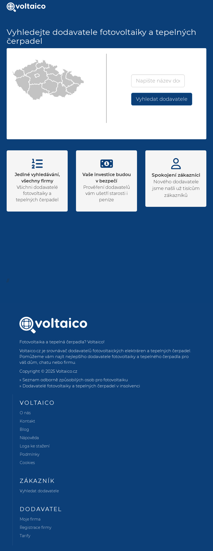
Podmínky (29, 454)
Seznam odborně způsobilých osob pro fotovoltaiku (75, 379)
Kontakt (27, 421)
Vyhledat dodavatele (161, 99)
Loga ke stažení (35, 446)
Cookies (27, 462)
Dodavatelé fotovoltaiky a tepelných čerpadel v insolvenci (81, 385)
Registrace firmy (35, 527)
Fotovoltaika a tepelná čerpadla (51, 341)
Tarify (25, 535)
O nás (25, 412)
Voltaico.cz (66, 371)
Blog (24, 429)
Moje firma (30, 519)
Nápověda (29, 437)
